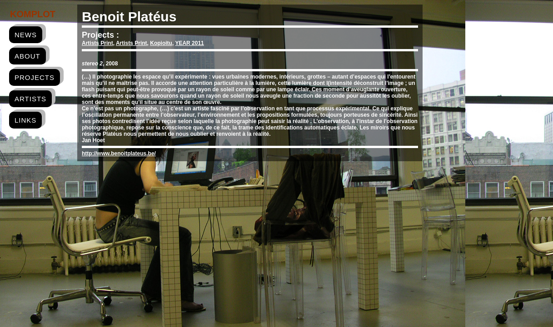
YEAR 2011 (189, 43)
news (26, 35)
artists (30, 99)
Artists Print (97, 43)
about (27, 56)
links (25, 120)
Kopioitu (161, 43)
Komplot (32, 14)
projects (35, 77)
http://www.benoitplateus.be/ (119, 153)
